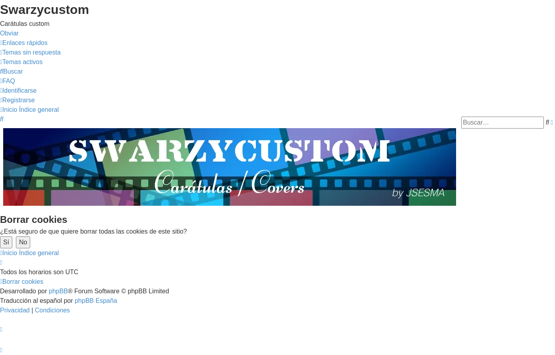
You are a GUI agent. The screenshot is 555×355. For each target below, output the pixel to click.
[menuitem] (30, 52)
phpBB (58, 291)
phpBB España (96, 300)
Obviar (9, 33)
